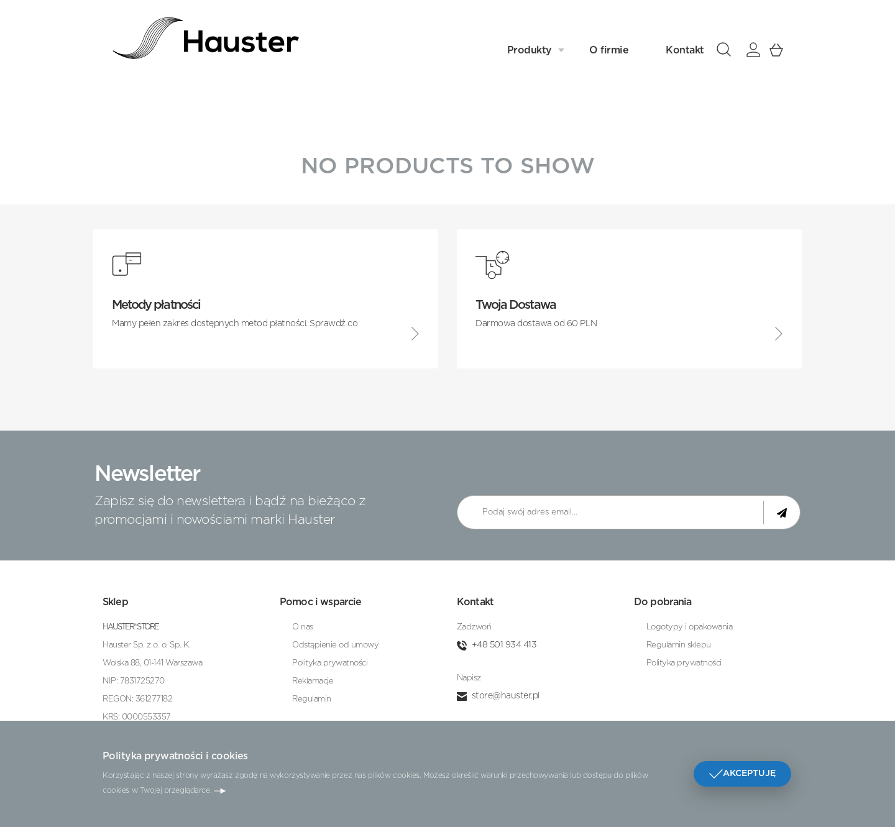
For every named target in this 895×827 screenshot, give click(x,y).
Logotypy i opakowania (689, 627)
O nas (302, 627)
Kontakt (685, 48)
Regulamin (311, 699)
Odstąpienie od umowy (335, 645)
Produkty (529, 48)
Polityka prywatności (329, 663)
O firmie (608, 48)
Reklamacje (312, 681)
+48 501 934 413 (504, 645)
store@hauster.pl (505, 696)
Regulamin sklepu (678, 645)
